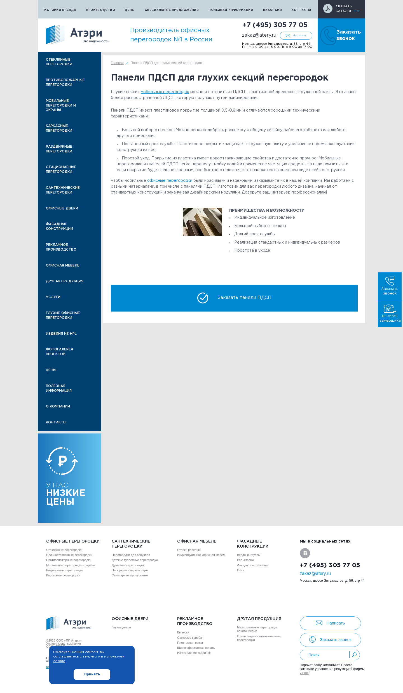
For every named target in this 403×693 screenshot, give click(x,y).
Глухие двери (121, 627)
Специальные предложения (172, 10)
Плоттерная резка (190, 642)
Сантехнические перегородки (63, 190)
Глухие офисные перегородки (63, 315)
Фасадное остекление (252, 565)
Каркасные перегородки (59, 128)
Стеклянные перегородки (59, 62)
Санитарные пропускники (130, 575)
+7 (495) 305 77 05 (274, 25)
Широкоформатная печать (196, 647)
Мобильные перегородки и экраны (61, 105)
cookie (59, 661)
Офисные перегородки (73, 541)
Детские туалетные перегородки (135, 560)
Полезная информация (230, 10)
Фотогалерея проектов (59, 352)
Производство (100, 10)
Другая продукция (64, 281)
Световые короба (189, 637)
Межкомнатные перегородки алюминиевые (257, 629)
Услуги (53, 297)
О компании (58, 406)
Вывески (183, 632)
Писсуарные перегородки (130, 570)
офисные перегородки (169, 180)
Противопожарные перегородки (65, 82)
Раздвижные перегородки (59, 149)
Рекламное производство (61, 247)
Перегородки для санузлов (131, 555)
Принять (92, 674)
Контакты (301, 10)
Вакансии (272, 10)
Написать (299, 35)
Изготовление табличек (193, 652)
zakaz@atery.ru (259, 35)
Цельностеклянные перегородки (69, 555)
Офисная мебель (62, 265)
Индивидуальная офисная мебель (201, 555)
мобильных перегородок (165, 92)
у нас (304, 673)
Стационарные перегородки (61, 169)
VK (305, 553)
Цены (130, 10)
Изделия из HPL (61, 333)
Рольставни (245, 560)
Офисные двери (62, 208)
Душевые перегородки (128, 565)
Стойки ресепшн (189, 549)
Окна (240, 570)
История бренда (60, 10)
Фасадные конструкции (59, 226)
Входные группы (248, 555)
